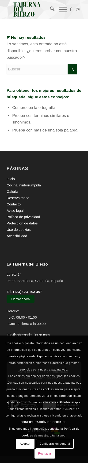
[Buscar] (49, 9)
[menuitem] (49, 9)
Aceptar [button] (25, 443)
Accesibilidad (17, 236)
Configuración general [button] (54, 443)
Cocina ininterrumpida (24, 185)
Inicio (11, 179)
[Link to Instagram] (77, 9)
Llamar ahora (20, 299)
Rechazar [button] (44, 453)
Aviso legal (15, 210)
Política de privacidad (23, 217)
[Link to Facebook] (70, 9)
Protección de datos (22, 223)
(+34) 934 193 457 (27, 292)
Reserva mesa (18, 198)
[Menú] (60, 9)
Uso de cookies (19, 230)
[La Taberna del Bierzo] (36, 9)
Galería (12, 191)
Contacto (14, 204)
